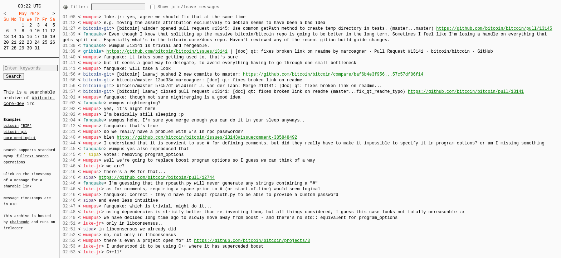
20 (6, 42)
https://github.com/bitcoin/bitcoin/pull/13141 (466, 92)
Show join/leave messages (201, 7)
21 (13, 42)
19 (52, 37)
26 (52, 42)
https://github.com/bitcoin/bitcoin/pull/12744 (157, 178)
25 (44, 42)
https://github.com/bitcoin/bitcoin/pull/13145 (494, 28)
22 (21, 42)
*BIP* (26, 126)
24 (36, 42)
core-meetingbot (20, 137)
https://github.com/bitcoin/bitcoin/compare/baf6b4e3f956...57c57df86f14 (333, 74)
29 (21, 48)
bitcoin (11, 126)
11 (44, 31)
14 (13, 37)
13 (6, 37)
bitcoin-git (15, 131)
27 (6, 48)
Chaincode (19, 217)
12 (52, 31)
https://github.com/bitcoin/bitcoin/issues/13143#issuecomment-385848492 (207, 137)
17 (36, 37)
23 (29, 42)
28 (13, 48)
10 (36, 31)
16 (29, 37)
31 (36, 48)
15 (21, 37)
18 (44, 37)
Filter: (80, 7)
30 (29, 48)
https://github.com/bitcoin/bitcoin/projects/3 (252, 241)
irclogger (13, 223)
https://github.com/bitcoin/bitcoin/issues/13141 (166, 51)
